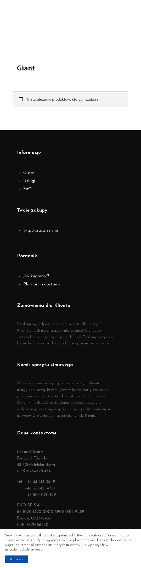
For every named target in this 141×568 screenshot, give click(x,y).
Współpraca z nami (40, 231)
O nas (29, 173)
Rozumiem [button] (16, 559)
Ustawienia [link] (34, 550)
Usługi (29, 181)
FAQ (27, 189)
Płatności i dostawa (41, 284)
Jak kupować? (36, 276)
